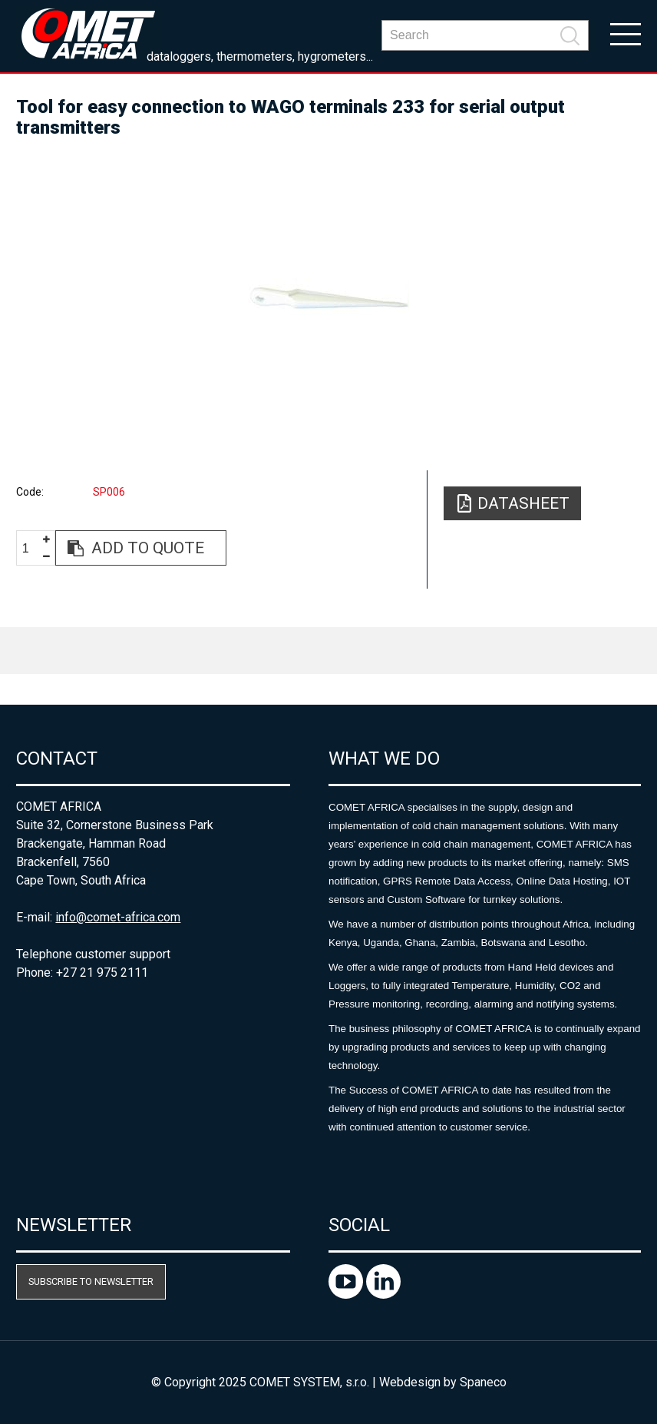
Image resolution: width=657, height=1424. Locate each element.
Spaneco (483, 1382)
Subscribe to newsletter (91, 1281)
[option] (328, 297)
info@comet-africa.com (117, 917)
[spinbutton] (31, 548)
